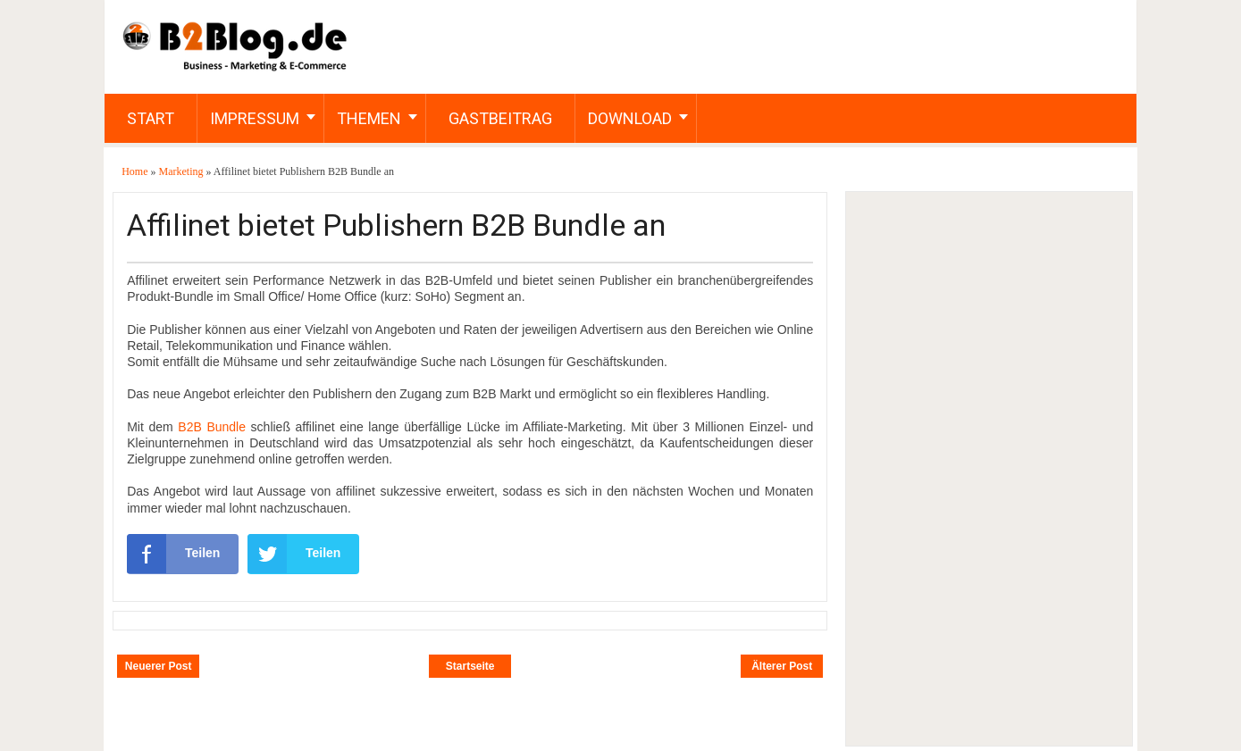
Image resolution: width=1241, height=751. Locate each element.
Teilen (173, 553)
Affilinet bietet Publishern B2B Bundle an (396, 225)
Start (150, 118)
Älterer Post (781, 666)
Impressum (254, 118)
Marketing (182, 171)
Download (630, 118)
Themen (369, 118)
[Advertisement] (988, 469)
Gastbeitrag (500, 118)
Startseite (470, 666)
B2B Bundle (212, 427)
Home (136, 171)
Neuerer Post (158, 666)
